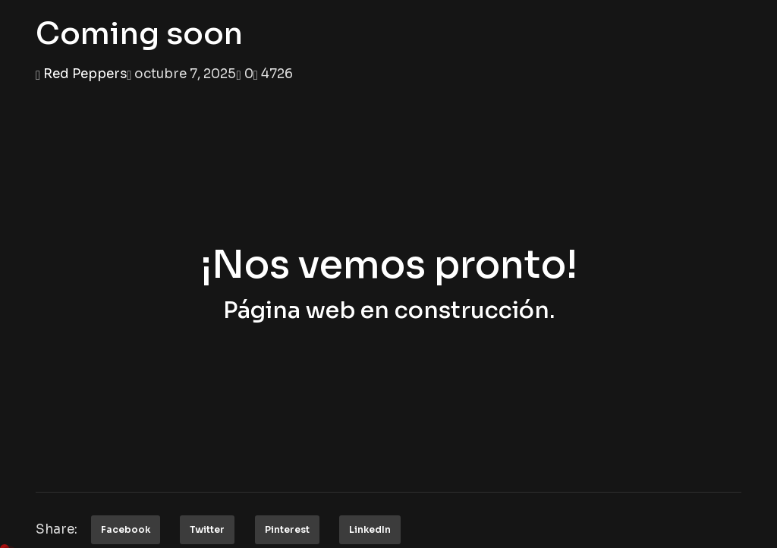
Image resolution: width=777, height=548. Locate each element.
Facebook (125, 529)
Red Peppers (85, 74)
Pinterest (287, 529)
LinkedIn (370, 529)
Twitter (207, 529)
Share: (56, 529)
